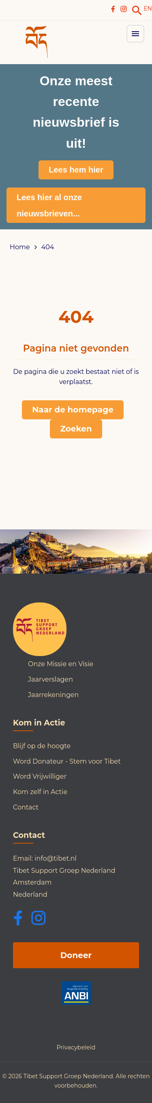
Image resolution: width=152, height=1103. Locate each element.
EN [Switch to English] (147, 8)
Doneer (76, 955)
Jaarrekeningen (53, 695)
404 (47, 247)
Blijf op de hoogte (42, 746)
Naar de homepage (72, 409)
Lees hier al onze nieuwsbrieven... (49, 205)
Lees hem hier (76, 169)
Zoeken (76, 429)
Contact (26, 807)
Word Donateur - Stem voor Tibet (67, 761)
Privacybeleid (75, 1047)
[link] (137, 10)
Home (20, 247)
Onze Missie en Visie (60, 664)
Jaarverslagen (50, 679)
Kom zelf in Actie (40, 792)
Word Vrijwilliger (39, 776)
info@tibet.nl (55, 858)
